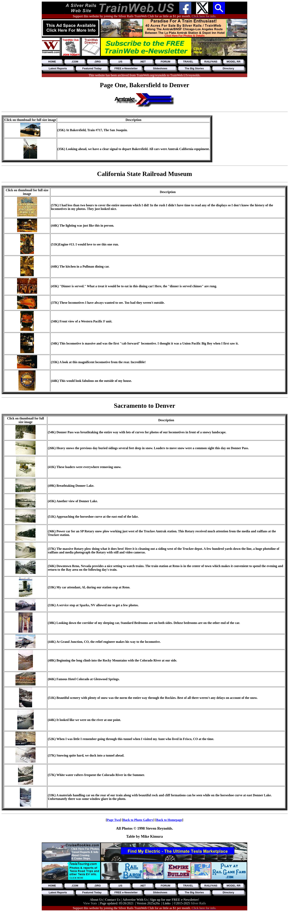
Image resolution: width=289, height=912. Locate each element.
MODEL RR (233, 61)
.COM (74, 61)
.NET (143, 61)
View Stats (90, 903)
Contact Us (113, 899)
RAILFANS (210, 61)
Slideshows (160, 68)
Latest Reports (58, 68)
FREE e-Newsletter (126, 68)
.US (120, 61)
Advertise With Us (135, 899)
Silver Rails (198, 903)
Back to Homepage (169, 820)
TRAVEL (188, 61)
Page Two (113, 820)
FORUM (165, 61)
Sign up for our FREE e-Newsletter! (174, 899)
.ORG (97, 61)
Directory (228, 68)
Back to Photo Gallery (138, 820)
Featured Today (92, 68)
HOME (52, 61)
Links (167, 903)
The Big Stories (194, 68)
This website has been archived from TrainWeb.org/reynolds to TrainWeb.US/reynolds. (144, 75)
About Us (97, 899)
